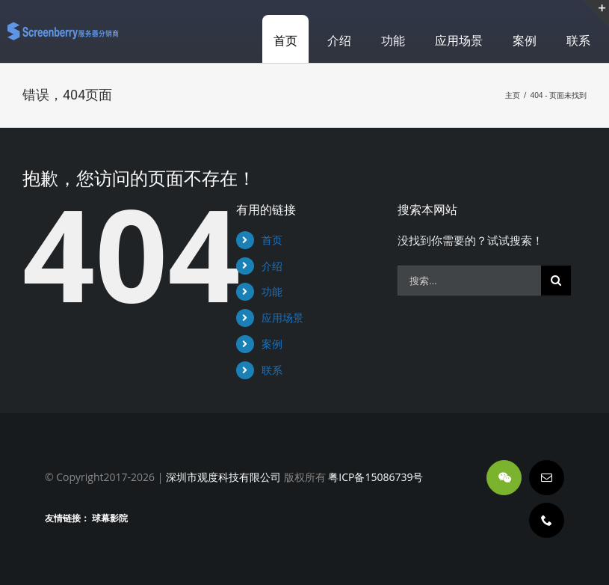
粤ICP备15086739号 (375, 477)
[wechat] (504, 477)
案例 (272, 344)
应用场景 (282, 317)
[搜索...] (469, 280)
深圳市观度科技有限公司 (223, 477)
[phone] (546, 520)
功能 (272, 291)
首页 (272, 240)
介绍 (272, 266)
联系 (272, 370)
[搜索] (556, 280)
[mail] (546, 477)
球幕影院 (110, 518)
